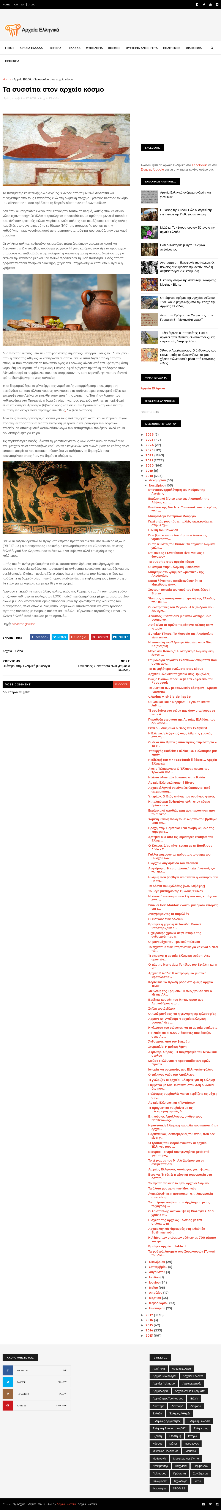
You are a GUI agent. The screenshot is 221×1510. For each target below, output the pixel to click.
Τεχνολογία (180, 1481)
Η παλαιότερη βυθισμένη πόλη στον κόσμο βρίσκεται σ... (179, 803)
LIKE (64, 1370)
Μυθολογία (159, 1458)
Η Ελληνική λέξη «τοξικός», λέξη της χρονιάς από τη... (180, 735)
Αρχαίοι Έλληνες (193, 1376)
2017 (149, 1315)
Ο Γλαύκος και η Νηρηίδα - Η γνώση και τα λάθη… (179, 704)
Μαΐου (154, 1288)
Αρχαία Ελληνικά (153, 388)
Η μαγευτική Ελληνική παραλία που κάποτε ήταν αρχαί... (183, 1127)
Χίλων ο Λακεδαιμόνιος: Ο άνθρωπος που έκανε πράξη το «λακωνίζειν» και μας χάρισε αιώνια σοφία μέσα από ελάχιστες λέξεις (188, 356)
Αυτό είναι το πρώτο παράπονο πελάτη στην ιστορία (180, 626)
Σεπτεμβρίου (158, 1267)
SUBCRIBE (61, 1405)
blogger (121, 684)
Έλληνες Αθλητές (180, 1413)
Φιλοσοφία (159, 1488)
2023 (149, 450)
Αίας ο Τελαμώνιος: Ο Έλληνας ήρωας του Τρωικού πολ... (178, 770)
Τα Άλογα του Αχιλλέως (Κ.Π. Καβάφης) (176, 886)
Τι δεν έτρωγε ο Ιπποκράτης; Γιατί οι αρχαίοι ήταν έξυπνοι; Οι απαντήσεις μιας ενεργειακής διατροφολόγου (187, 337)
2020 (150, 465)
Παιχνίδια (181, 1466)
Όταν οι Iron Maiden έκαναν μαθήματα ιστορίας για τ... (183, 907)
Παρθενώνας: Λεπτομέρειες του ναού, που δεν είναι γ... (181, 1136)
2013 (149, 1336)
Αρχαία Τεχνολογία (164, 1376)
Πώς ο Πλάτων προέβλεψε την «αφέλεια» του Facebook (180, 681)
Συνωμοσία (160, 1481)
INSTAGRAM (23, 1394)
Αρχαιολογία (160, 1391)
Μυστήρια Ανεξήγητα (186, 1458)
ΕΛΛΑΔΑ (75, 48)
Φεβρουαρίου (159, 1303)
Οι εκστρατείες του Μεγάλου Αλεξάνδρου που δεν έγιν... (180, 609)
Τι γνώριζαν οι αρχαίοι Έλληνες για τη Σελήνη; (181, 1080)
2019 (149, 471)
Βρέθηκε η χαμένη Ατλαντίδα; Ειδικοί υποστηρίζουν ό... (174, 926)
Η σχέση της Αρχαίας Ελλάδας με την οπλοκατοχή (175, 1222)
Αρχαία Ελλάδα (23, 79)
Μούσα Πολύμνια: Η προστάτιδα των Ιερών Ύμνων (179, 1062)
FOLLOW (62, 1382)
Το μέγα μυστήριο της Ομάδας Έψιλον (175, 891)
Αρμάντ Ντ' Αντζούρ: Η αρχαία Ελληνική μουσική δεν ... (177, 1020)
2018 (149, 476)
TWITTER (21, 1382)
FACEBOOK (22, 1370)
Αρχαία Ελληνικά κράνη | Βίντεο (171, 782)
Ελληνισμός (201, 1428)
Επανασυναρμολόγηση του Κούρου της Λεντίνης (176, 491)
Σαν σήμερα (200, 1473)
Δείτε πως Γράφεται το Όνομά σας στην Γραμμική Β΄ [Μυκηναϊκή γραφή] (186, 317)
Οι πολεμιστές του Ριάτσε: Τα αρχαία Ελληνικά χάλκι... (181, 546)
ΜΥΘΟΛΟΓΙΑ (94, 48)
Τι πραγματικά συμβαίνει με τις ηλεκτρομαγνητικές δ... (170, 1109)
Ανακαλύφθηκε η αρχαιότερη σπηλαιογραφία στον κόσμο (180, 1195)
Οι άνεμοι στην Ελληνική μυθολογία (174, 567)
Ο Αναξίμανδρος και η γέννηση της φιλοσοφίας (182, 1014)
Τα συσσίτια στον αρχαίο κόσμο (171, 562)
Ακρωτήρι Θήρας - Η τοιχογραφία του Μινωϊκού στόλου (182, 1054)
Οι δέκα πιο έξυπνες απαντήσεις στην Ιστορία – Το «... (182, 744)
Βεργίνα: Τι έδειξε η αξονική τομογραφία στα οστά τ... (180, 1176)
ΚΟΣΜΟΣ (114, 48)
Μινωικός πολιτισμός (165, 1451)
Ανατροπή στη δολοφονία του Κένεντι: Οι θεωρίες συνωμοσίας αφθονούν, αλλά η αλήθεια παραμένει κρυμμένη (187, 267)
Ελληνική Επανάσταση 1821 (169, 1428)
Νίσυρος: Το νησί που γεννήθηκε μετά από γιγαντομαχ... (179, 1153)
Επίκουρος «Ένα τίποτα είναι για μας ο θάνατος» (176, 554)
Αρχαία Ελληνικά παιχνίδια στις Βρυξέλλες (179, 674)
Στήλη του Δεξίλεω (161, 1008)
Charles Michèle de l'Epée (169, 697)
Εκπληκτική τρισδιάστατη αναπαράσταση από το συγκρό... (181, 812)
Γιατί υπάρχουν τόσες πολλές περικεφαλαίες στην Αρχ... (180, 523)
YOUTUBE (21, 1405)
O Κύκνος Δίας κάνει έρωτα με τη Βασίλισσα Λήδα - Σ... (180, 847)
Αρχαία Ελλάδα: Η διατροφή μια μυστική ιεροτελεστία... (177, 975)
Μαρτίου (155, 1298)
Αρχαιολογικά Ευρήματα (190, 1391)
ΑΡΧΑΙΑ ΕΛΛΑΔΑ (31, 48)
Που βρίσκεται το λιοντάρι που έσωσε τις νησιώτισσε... (177, 537)
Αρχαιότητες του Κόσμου (168, 1398)
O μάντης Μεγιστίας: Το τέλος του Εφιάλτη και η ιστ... (182, 966)
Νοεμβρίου (157, 485)
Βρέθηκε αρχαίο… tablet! (167, 1246)
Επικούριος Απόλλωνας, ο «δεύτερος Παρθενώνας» (175, 1118)
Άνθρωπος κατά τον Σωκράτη (169, 1041)
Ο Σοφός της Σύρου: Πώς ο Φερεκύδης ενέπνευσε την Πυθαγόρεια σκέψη (186, 212)
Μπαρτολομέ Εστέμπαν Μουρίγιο (172, 516)
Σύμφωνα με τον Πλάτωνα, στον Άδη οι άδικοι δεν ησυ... (181, 1087)
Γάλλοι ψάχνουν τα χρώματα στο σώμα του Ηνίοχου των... (179, 856)
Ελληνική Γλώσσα (199, 1421)
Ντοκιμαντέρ (160, 1466)
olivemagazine (23, 624)
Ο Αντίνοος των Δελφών (165, 919)
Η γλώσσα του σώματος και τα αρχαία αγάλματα (183, 1028)
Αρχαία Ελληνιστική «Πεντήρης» (171, 1103)
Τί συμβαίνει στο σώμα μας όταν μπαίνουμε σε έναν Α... (181, 712)
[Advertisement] (179, 107)
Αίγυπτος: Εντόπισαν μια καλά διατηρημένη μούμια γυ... (179, 618)
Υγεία (197, 1481)
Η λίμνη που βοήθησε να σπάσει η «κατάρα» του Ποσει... (183, 879)
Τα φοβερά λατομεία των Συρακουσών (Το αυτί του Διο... (181, 1253)
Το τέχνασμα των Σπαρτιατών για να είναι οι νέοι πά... (183, 949)
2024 (150, 445)
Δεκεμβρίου (158, 480)
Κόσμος (157, 1443)
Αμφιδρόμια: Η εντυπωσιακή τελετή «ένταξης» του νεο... (181, 870)
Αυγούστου (157, 1272)
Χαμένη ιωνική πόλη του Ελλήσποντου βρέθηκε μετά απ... (182, 821)
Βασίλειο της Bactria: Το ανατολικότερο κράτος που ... (182, 509)
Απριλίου (156, 1293)
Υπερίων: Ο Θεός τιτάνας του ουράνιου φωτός (181, 796)
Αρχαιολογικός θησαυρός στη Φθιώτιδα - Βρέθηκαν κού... (177, 1230)
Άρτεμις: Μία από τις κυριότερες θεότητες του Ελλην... (180, 839)
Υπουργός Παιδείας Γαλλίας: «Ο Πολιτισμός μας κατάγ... (182, 753)
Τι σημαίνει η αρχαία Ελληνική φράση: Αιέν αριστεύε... (179, 957)
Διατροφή (177, 1406)
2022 (149, 455)
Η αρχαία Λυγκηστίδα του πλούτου (173, 863)
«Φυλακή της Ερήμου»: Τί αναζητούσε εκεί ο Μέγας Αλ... (180, 993)
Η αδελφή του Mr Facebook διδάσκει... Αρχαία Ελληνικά (182, 761)
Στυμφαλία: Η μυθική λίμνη (167, 1047)
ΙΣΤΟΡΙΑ (55, 48)
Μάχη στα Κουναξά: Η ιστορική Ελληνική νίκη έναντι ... (181, 653)
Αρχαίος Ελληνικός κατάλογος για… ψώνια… (180, 1169)
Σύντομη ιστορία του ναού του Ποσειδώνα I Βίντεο (179, 591)
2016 (149, 1320)
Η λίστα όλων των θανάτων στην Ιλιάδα (176, 777)
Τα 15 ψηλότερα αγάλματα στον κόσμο (175, 669)
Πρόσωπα (179, 1473)
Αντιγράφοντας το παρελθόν (168, 914)
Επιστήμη (175, 1436)
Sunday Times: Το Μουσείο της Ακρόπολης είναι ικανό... (180, 635)
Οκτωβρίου (157, 1262)
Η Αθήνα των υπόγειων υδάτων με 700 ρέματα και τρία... (182, 1239)
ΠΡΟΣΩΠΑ (12, 61)
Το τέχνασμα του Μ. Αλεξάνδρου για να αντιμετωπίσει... (176, 1162)
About (32, 4)
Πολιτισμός (159, 1473)
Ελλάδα (157, 1413)
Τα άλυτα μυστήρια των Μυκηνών (172, 1188)
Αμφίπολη (159, 1368)
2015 (149, 1325)
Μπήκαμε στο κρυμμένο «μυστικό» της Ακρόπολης (176, 574)
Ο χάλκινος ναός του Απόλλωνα (171, 1075)
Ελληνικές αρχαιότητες (166, 1421)
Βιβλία (194, 1398)
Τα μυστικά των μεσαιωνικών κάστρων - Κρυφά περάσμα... (182, 689)
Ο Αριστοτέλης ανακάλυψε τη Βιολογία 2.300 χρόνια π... (181, 1213)
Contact (19, 4)
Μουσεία (190, 1451)
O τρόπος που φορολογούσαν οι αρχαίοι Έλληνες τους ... (177, 1145)
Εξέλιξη (157, 1436)
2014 (149, 1330)
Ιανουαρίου (157, 1308)
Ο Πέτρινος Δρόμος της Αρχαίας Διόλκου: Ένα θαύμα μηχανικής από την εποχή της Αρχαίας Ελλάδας (188, 302)
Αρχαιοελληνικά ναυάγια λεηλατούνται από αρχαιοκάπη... (179, 789)
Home (6, 4)
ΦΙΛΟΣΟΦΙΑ (194, 48)
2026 (150, 434)
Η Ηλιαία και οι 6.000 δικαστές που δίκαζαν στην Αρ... (179, 1034)
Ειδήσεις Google (152, 169)
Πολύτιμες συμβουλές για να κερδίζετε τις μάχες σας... (182, 1095)
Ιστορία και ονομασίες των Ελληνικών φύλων (180, 1069)
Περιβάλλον (201, 1466)
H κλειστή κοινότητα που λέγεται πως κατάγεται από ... (182, 898)
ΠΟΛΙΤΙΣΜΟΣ (171, 48)
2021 (149, 460)
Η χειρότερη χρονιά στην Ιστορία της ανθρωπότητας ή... (174, 935)
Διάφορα (195, 1406)
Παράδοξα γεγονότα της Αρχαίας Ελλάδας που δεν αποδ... (181, 721)
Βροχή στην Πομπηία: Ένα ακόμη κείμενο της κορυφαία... (181, 830)
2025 (149, 440)
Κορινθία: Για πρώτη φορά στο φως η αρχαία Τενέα (180, 984)
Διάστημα (158, 1406)
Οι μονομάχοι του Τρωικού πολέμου (174, 942)
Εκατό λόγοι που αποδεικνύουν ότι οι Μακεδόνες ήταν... (175, 582)
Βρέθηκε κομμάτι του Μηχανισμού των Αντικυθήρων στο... (175, 1001)
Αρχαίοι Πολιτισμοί (164, 1383)
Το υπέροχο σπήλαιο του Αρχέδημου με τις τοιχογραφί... (179, 1204)
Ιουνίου (154, 1282)
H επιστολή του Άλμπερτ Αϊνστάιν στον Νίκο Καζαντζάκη (180, 644)
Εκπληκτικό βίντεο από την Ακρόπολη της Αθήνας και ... (178, 500)
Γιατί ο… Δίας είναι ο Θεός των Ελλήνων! (177, 728)
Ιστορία (192, 1436)
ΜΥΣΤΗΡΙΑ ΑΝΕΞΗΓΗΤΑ (142, 48)
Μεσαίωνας (192, 1443)
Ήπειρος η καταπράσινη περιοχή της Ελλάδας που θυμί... (181, 600)
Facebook (199, 165)
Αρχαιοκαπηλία (191, 1383)
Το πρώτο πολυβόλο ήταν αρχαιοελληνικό (178, 1183)
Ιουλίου (154, 1277)
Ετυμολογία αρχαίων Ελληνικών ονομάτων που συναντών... (182, 662)
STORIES (179, 1488)
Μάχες (173, 1443)
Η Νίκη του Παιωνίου (163, 530)
